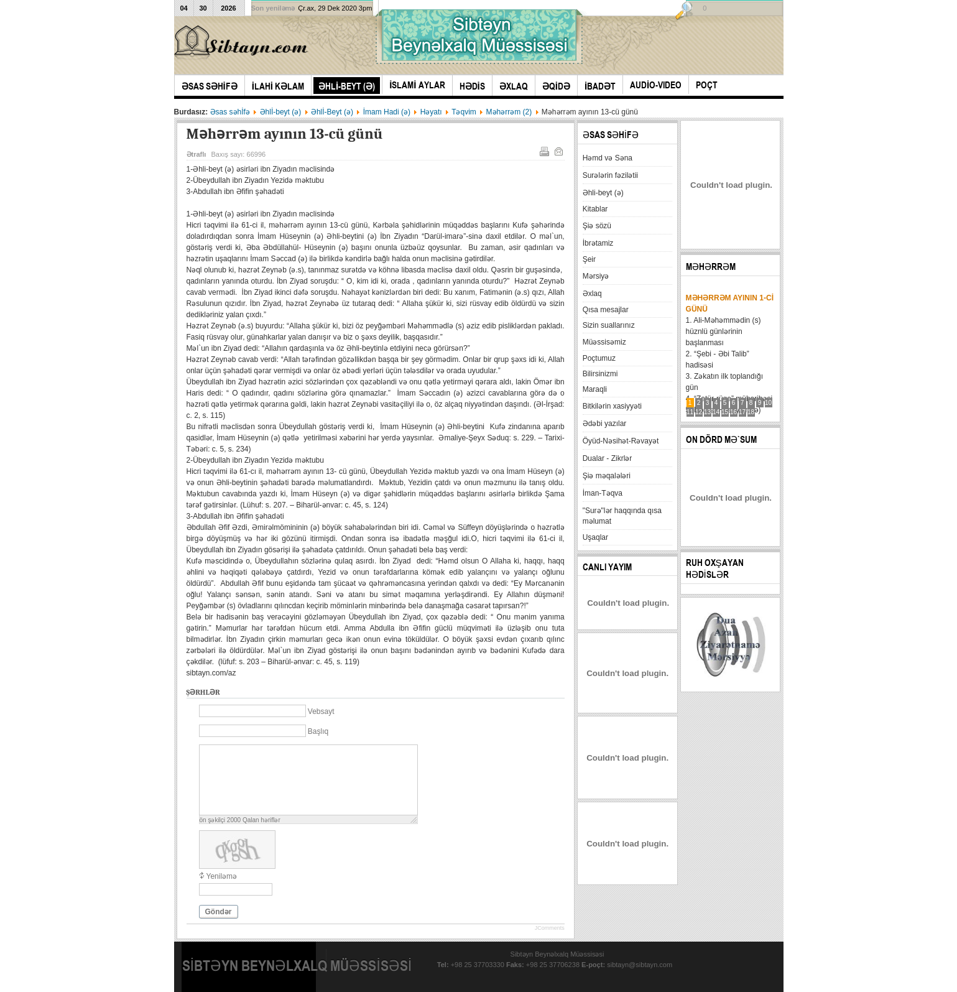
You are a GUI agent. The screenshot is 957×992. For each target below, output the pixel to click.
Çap (543, 150)
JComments (550, 928)
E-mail (557, 150)
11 (690, 412)
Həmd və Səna (607, 158)
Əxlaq (592, 293)
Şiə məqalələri (607, 475)
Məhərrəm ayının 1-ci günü (730, 303)
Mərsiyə (596, 276)
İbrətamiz (598, 243)
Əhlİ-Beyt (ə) (332, 112)
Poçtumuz (599, 358)
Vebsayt (321, 711)
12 (698, 412)
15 (724, 412)
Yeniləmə (222, 876)
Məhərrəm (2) (509, 112)
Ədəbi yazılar (605, 423)
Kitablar (595, 209)
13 (707, 412)
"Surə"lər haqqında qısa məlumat (622, 516)
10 (768, 402)
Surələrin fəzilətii (610, 175)
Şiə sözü (597, 225)
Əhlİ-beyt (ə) (281, 112)
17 (742, 412)
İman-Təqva (602, 493)
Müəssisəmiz (604, 342)
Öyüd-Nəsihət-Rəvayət (621, 441)
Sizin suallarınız (609, 325)
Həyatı (431, 112)
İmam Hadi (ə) (386, 112)
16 (733, 412)
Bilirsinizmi (600, 373)
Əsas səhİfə (230, 112)
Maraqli (595, 389)
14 (716, 412)
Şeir (589, 259)
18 (750, 412)
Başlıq (318, 731)
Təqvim (463, 112)
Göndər (218, 911)
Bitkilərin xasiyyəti (612, 406)
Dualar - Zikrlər (607, 458)
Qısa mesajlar (606, 309)
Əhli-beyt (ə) (603, 192)
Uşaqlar (595, 537)
